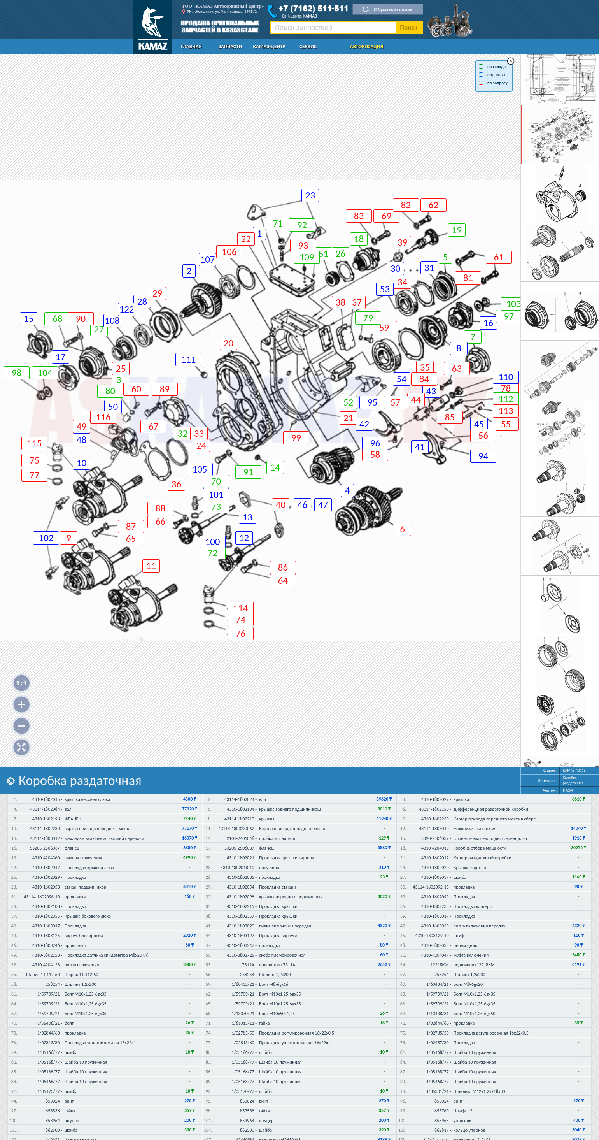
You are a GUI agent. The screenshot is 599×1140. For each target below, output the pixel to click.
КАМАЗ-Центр (269, 46)
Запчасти (230, 46)
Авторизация (367, 46)
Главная (191, 46)
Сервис (308, 46)
